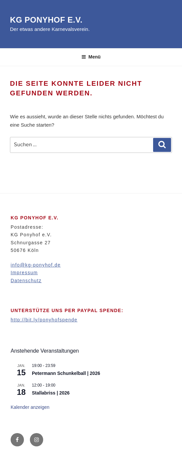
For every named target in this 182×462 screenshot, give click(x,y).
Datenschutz (26, 280)
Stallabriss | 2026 (51, 393)
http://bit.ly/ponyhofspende (44, 319)
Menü (91, 56)
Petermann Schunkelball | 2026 (66, 373)
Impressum (24, 272)
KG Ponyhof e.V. (46, 19)
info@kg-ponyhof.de (36, 265)
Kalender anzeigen (30, 407)
